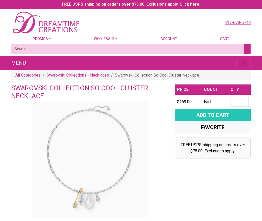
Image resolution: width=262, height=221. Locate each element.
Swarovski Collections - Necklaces (78, 75)
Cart (224, 39)
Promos (40, 39)
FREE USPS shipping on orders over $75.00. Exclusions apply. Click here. (131, 4)
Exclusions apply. (219, 151)
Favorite (212, 127)
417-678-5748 (238, 22)
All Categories (28, 75)
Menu (18, 63)
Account (168, 39)
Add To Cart (212, 115)
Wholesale (104, 39)
